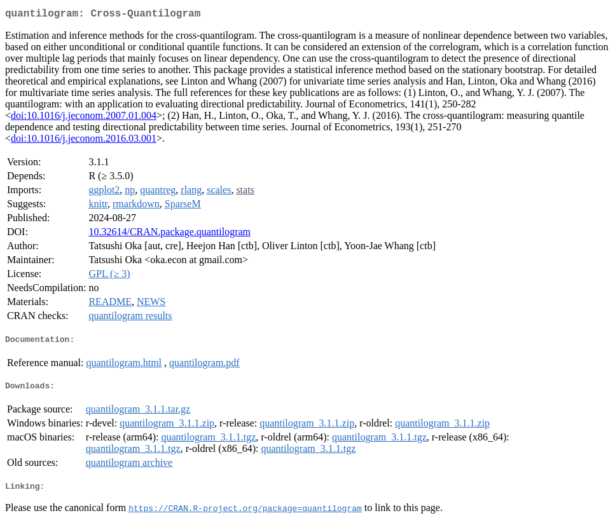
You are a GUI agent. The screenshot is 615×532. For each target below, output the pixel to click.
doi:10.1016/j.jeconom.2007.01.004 (83, 118)
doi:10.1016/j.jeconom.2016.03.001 (83, 140)
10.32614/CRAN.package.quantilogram (169, 234)
